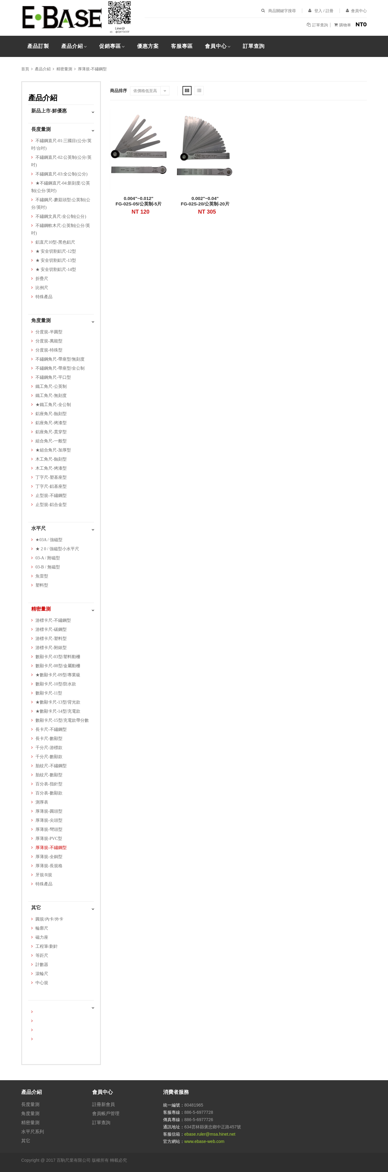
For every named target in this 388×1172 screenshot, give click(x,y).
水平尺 (38, 528)
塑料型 (41, 585)
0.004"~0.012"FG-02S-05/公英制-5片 (138, 201)
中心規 (41, 983)
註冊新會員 (103, 1104)
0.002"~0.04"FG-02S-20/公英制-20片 (205, 201)
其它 (36, 907)
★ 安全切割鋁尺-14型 (55, 269)
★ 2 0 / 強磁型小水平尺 (57, 549)
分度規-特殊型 (48, 350)
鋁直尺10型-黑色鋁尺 (55, 242)
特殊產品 (43, 297)
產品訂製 (38, 46)
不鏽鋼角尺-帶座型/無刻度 (60, 359)
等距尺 (41, 955)
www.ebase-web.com (204, 1141)
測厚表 (41, 802)
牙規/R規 (43, 875)
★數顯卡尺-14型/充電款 (58, 711)
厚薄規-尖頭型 (48, 820)
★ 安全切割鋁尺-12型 (55, 251)
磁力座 (41, 937)
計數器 (41, 964)
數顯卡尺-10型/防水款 (55, 684)
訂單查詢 (254, 46)
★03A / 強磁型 (48, 540)
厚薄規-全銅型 (48, 856)
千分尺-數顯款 (48, 756)
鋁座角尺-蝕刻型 (51, 413)
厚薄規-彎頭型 (48, 829)
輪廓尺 (41, 928)
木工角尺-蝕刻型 (51, 459)
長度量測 (41, 129)
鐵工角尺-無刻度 (51, 395)
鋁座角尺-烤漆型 (51, 423)
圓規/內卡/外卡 (49, 919)
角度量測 (41, 320)
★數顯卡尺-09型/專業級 (58, 675)
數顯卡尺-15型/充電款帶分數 (62, 720)
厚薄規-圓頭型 (48, 811)
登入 (318, 10)
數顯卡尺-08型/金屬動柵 (58, 666)
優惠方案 (148, 46)
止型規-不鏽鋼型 (51, 495)
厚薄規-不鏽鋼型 (92, 69)
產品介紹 (72, 46)
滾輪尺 (41, 973)
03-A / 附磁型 (47, 558)
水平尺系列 (32, 1131)
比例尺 (41, 287)
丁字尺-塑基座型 (51, 477)
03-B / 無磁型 (47, 567)
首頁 (25, 69)
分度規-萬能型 (48, 341)
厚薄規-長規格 (48, 866)
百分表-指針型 (48, 784)
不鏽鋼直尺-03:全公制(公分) (61, 174)
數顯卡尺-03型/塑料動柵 (58, 656)
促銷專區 (110, 46)
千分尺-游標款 (48, 747)
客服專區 (182, 46)
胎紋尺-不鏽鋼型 (51, 766)
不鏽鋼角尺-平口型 (53, 377)
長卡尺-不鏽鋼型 (51, 729)
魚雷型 (41, 576)
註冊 (329, 10)
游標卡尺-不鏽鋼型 (53, 620)
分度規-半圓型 (48, 332)
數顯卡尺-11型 (48, 693)
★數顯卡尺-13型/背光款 (58, 702)
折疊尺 (41, 278)
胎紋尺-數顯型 (48, 775)
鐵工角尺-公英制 (51, 386)
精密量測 (64, 69)
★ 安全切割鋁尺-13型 (55, 260)
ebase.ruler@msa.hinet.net (209, 1134)
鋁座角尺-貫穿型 (51, 432)
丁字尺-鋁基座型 (51, 486)
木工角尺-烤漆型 (51, 468)
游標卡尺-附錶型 (51, 647)
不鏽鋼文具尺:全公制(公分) (60, 216)
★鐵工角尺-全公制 (53, 404)
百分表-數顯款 (48, 793)
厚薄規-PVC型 (48, 838)
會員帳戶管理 (105, 1113)
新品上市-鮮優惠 (49, 110)
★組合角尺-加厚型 (53, 450)
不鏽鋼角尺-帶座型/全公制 (60, 368)
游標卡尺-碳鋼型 (51, 629)
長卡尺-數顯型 (48, 738)
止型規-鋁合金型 (51, 504)
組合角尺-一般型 (51, 441)
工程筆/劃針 (46, 946)
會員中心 (216, 46)
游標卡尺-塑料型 (51, 638)
